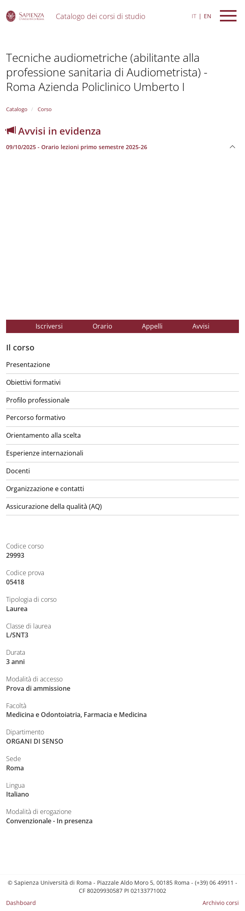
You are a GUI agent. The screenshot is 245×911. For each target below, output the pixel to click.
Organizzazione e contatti (45, 488)
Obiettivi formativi (33, 382)
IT (194, 16)
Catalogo (16, 109)
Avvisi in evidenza (53, 130)
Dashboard (21, 903)
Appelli (152, 326)
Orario (102, 326)
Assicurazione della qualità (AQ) (54, 506)
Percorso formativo (35, 417)
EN (207, 16)
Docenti (18, 470)
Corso (44, 109)
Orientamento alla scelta (43, 435)
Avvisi (200, 326)
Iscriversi (49, 326)
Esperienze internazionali (44, 453)
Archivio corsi (221, 903)
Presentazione (28, 364)
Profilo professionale (38, 400)
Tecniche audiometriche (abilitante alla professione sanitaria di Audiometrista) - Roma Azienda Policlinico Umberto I (106, 72)
